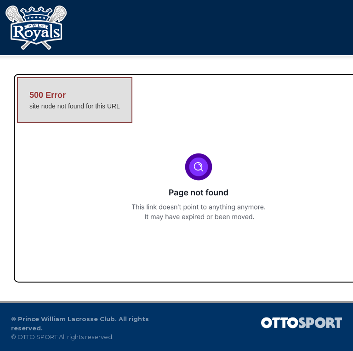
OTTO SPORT (37, 336)
